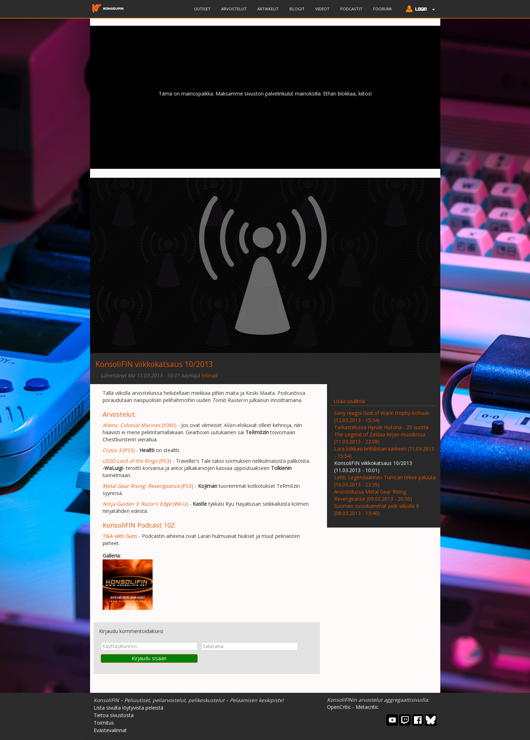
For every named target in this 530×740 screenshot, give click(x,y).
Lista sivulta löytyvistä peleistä (128, 707)
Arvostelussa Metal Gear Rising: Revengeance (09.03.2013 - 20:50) (373, 495)
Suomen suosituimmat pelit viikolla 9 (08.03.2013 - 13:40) (376, 509)
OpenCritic (339, 707)
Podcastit (351, 8)
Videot (322, 8)
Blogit (296, 8)
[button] (418, 9)
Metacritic (367, 707)
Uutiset (202, 8)
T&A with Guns (120, 536)
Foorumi (382, 8)
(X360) (140, 425)
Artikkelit (268, 8)
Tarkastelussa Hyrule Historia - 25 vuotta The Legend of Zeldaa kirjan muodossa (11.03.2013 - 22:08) (381, 434)
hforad (209, 375)
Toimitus (104, 722)
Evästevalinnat (110, 730)
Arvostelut (234, 8)
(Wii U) (145, 503)
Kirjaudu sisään (149, 658)
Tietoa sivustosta (114, 715)
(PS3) (119, 450)
